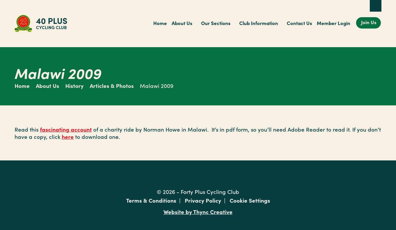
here (68, 136)
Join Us (368, 22)
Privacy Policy (203, 200)
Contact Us (299, 23)
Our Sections (215, 23)
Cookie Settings (250, 200)
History (74, 85)
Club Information (258, 23)
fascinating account (66, 129)
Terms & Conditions (151, 200)
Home (160, 23)
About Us (182, 23)
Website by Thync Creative (198, 211)
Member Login (333, 23)
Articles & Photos (112, 85)
